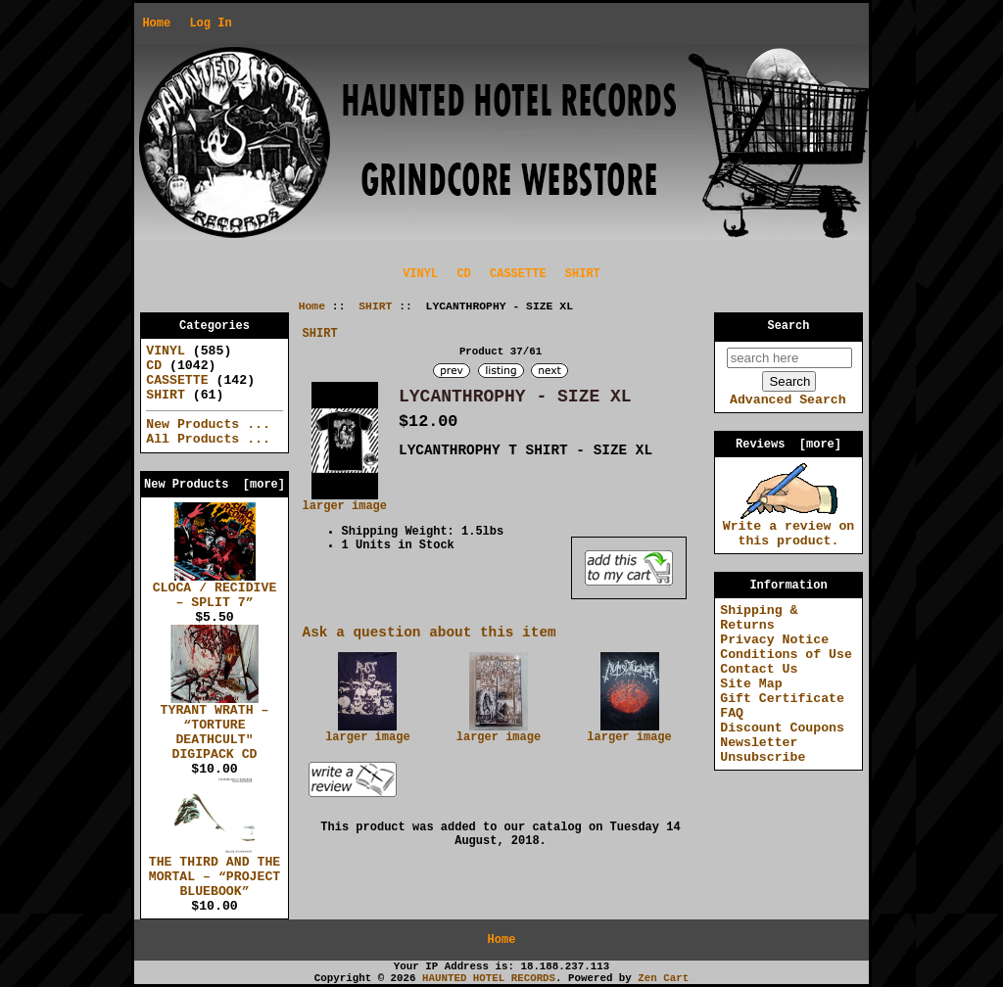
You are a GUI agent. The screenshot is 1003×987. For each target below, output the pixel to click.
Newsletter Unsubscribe (762, 750)
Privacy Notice (774, 640)
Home (156, 23)
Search (789, 326)
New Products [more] (214, 485)
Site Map (751, 684)
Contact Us (758, 669)
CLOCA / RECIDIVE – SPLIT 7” (215, 590)
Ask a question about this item (429, 632)
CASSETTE (518, 274)
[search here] (789, 358)
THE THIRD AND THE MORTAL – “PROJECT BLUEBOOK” (215, 871)
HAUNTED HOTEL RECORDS (488, 978)
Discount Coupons (782, 728)
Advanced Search (788, 400)
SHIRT (375, 306)
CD (463, 274)
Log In (210, 23)
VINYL (420, 274)
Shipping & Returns (758, 618)
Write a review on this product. (789, 528)
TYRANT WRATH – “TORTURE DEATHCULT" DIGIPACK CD (215, 727)
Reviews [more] (788, 444)
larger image (367, 732)
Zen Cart (663, 978)
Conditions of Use (786, 654)
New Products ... (208, 424)
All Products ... (208, 439)
